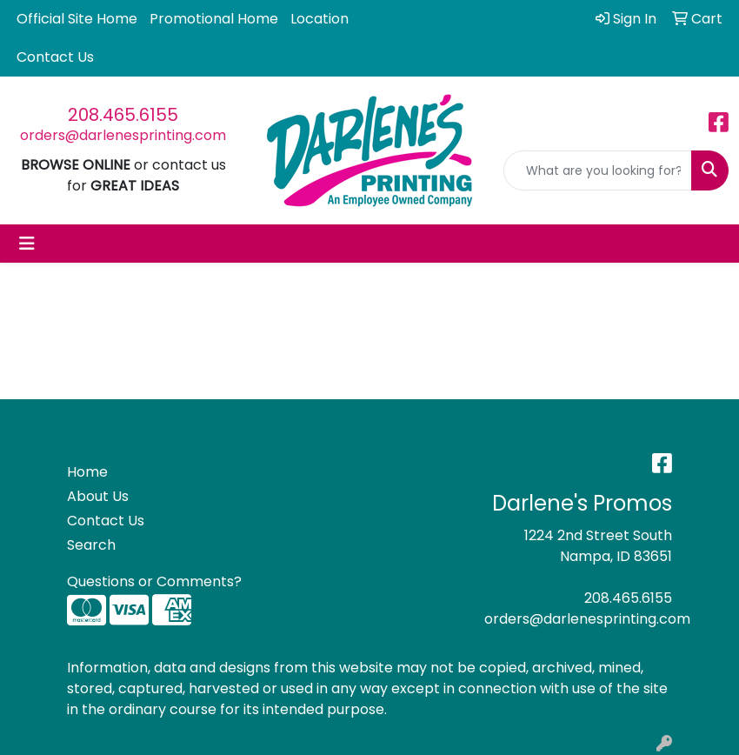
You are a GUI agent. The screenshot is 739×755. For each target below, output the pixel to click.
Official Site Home (77, 19)
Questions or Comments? (154, 581)
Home (87, 472)
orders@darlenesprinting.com (123, 135)
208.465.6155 (123, 115)
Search (91, 545)
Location (319, 19)
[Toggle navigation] (27, 243)
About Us (98, 496)
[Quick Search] (597, 170)
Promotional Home (214, 19)
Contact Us (55, 57)
